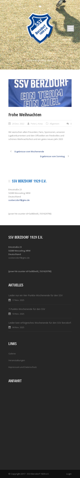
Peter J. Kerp (37, 123)
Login (69, 473)
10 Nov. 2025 (18, 313)
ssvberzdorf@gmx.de (19, 200)
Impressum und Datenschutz (22, 367)
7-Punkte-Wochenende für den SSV (26, 309)
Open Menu (70, 28)
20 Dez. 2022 (18, 123)
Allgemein (54, 123)
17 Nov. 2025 (18, 300)
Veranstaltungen (16, 360)
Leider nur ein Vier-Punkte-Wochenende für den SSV (35, 295)
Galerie (12, 353)
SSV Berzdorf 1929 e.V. (38, 473)
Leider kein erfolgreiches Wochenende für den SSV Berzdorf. (39, 322)
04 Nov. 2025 (18, 327)
